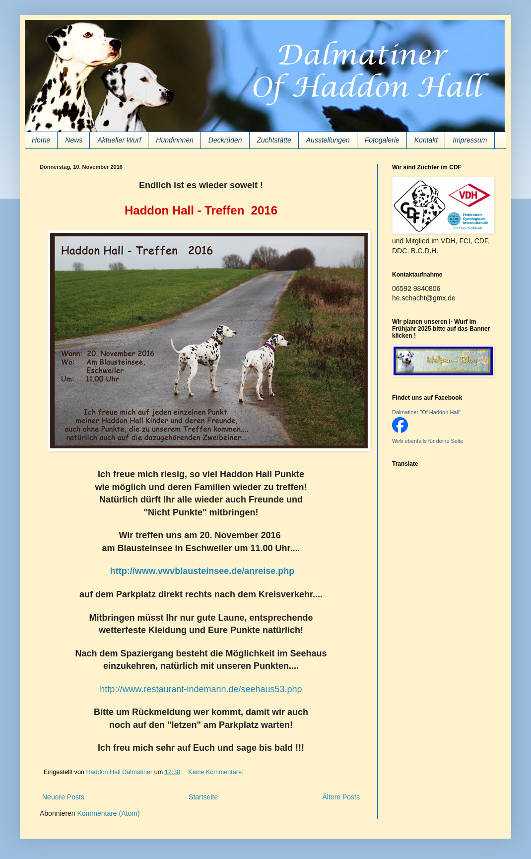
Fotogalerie (382, 140)
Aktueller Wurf (119, 140)
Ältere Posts (341, 797)
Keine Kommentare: (216, 772)
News (73, 140)
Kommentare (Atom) (108, 813)
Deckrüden (225, 140)
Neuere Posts (63, 797)
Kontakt (426, 140)
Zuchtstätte (274, 140)
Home (41, 140)
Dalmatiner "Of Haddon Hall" (426, 412)
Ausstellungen (328, 140)
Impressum (470, 140)
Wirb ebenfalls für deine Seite (428, 441)
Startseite (203, 797)
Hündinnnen (175, 140)
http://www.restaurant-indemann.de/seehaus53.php (201, 689)
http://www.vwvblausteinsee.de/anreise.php (202, 571)
